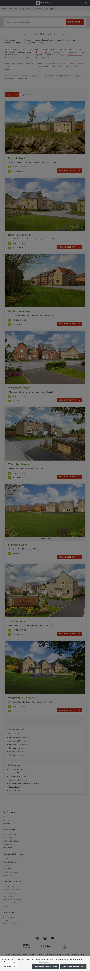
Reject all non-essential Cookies (73, 966)
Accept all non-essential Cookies (45, 966)
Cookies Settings (9, 966)
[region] (45, 963)
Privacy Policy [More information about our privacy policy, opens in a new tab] (44, 962)
